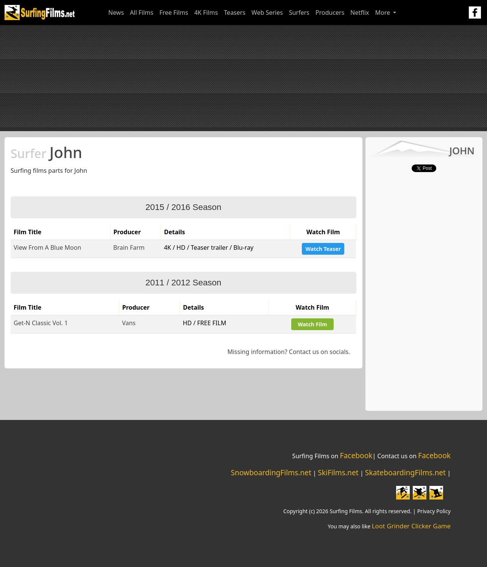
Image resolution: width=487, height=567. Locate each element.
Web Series (267, 12)
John (46, 152)
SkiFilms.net (338, 472)
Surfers (299, 12)
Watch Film (312, 324)
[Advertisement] (243, 78)
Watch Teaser (323, 248)
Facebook (356, 455)
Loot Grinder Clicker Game (411, 526)
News (116, 12)
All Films (141, 12)
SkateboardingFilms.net (405, 472)
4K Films (206, 12)
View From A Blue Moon (47, 247)
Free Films (173, 12)
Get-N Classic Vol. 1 (41, 323)
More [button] (383, 12)
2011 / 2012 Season (183, 282)
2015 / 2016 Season (183, 207)
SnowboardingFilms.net (271, 472)
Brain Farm (129, 247)
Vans (129, 323)
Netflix (359, 12)
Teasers (234, 12)
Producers (329, 12)
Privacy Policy (434, 511)
